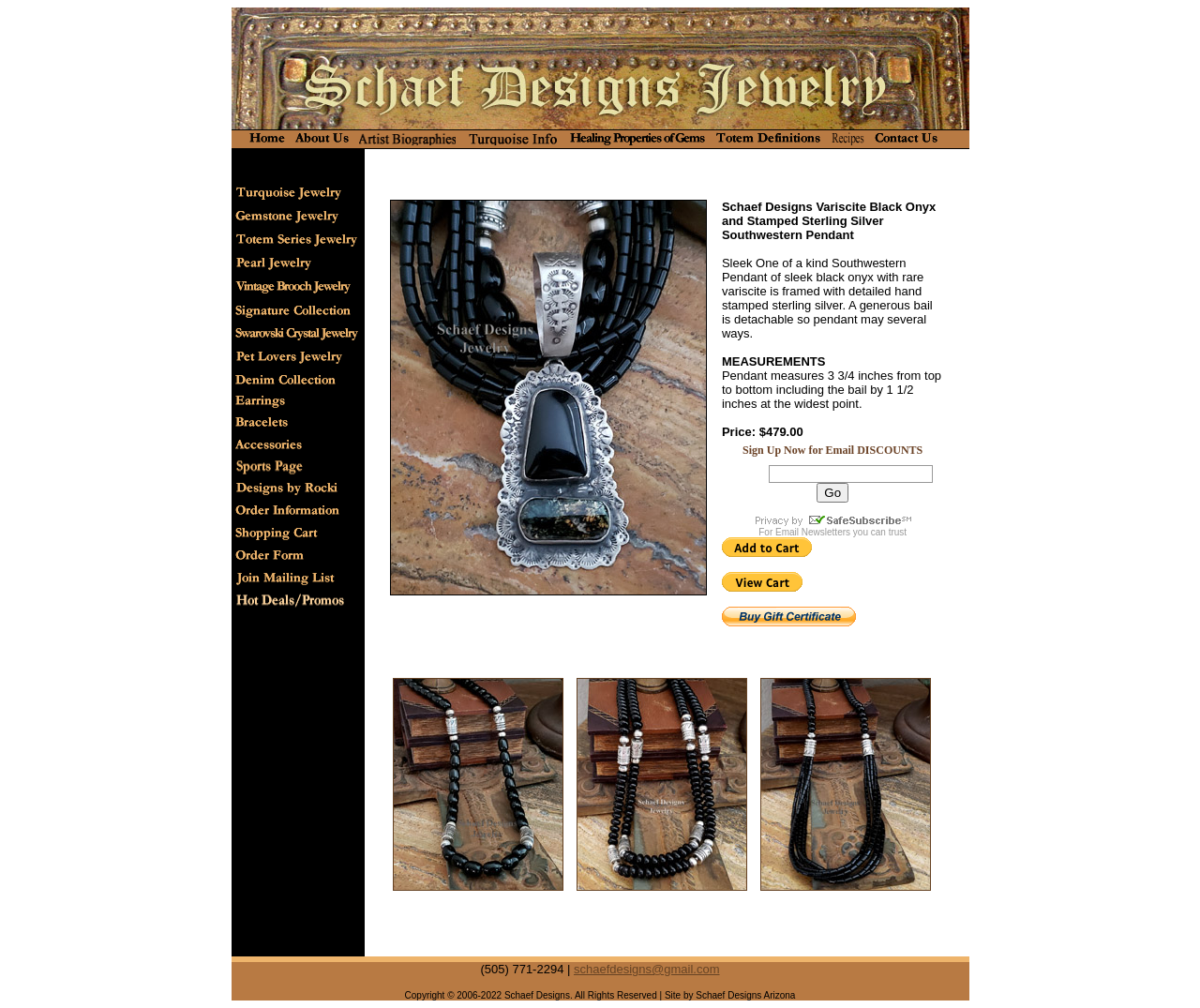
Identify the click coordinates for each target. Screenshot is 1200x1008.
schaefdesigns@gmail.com (647, 969)
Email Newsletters (812, 532)
